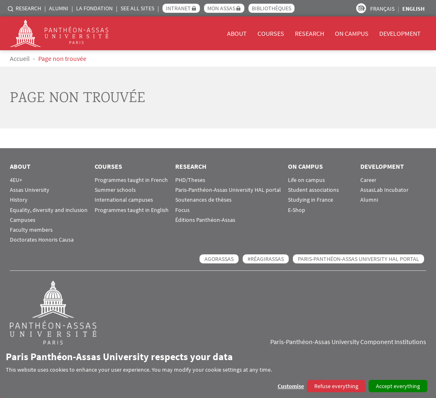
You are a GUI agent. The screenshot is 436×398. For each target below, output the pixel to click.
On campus (352, 33)
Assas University (29, 189)
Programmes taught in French (131, 180)
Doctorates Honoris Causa (42, 239)
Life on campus (306, 180)
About (237, 33)
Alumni (58, 8)
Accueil (20, 58)
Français (382, 8)
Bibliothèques (271, 8)
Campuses (22, 219)
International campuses (124, 199)
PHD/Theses (190, 180)
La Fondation (94, 8)
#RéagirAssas (266, 259)
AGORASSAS (219, 259)
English (413, 8)
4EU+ (16, 180)
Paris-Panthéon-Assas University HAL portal (228, 189)
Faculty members (31, 229)
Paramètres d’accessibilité (361, 8)
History (19, 199)
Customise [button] (291, 386)
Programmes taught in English (132, 210)
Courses (270, 33)
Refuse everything (336, 386)
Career (368, 180)
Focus (182, 210)
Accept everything (398, 386)
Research (28, 8)
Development (400, 33)
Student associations (313, 189)
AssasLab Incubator (384, 189)
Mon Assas (221, 8)
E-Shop (296, 210)
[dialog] (218, 371)
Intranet (178, 8)
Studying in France (310, 199)
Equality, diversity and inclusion (49, 210)
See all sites (137, 8)
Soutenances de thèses (203, 199)
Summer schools (115, 189)
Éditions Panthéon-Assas (205, 219)
